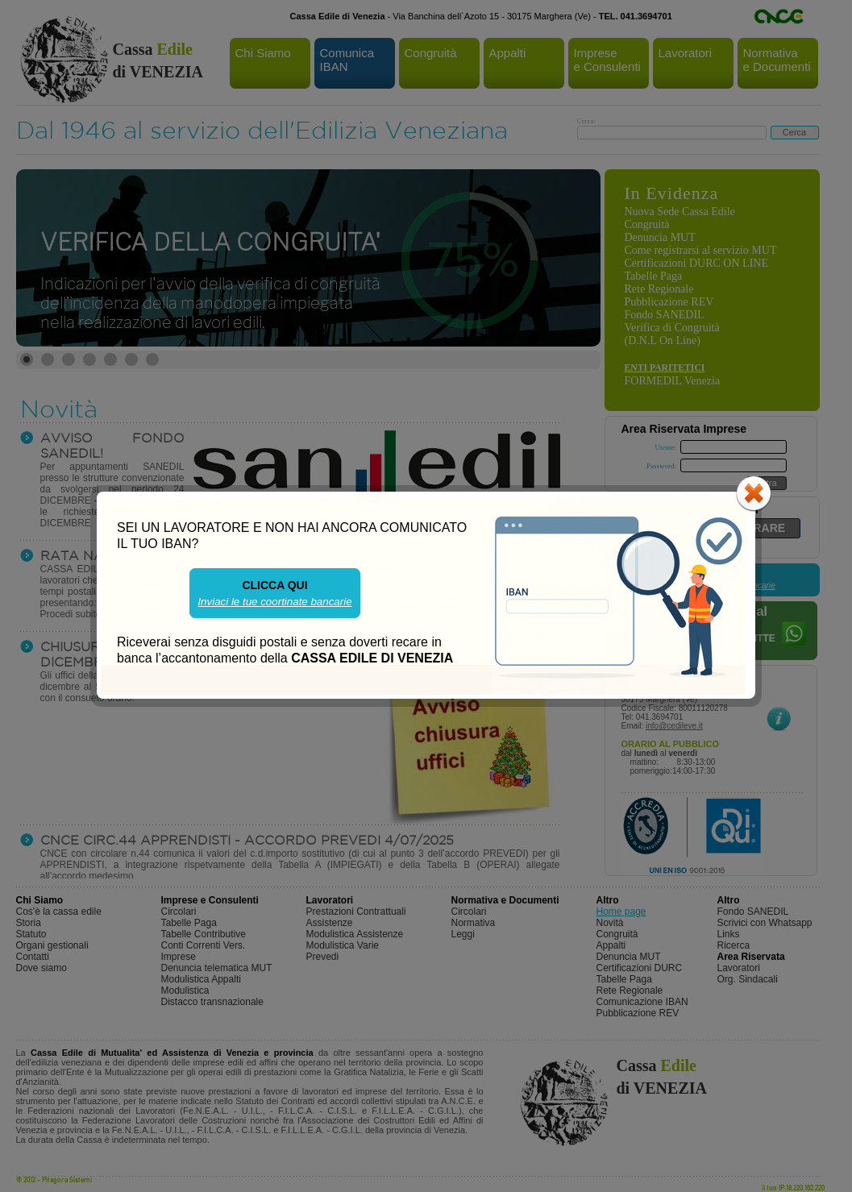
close (754, 493)
